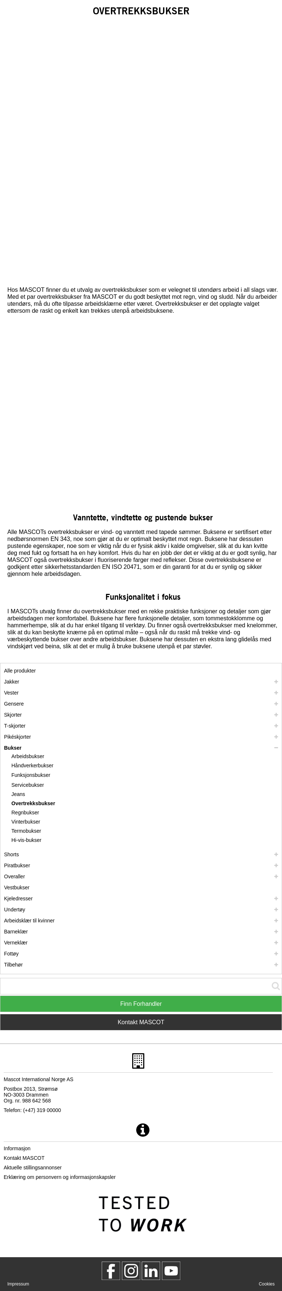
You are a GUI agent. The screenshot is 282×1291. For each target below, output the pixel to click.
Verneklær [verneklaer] (16, 943)
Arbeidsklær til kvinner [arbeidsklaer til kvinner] (29, 921)
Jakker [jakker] (11, 682)
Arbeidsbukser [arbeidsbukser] (27, 756)
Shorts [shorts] (11, 854)
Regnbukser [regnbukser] (25, 812)
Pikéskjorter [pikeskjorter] (17, 737)
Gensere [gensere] (14, 704)
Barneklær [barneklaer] (16, 932)
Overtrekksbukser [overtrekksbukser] (33, 803)
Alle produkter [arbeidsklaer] (20, 671)
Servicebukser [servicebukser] (27, 785)
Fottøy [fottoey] (11, 954)
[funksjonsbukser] (33, 775)
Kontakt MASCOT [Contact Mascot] (141, 1022)
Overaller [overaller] (14, 876)
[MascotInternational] (171, 1271)
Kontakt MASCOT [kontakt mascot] (24, 1158)
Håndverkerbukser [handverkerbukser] (32, 765)
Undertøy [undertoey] (14, 909)
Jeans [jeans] (18, 794)
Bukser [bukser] (12, 748)
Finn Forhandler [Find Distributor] (141, 1004)
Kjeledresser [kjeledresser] (18, 898)
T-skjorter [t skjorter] (14, 726)
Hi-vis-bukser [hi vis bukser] (26, 840)
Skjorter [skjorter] (13, 715)
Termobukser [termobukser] (26, 831)
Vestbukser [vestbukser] (16, 887)
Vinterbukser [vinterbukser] (25, 822)
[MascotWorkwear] (111, 1271)
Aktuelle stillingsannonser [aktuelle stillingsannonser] (33, 1167)
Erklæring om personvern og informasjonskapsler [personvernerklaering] (60, 1177)
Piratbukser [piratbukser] (17, 865)
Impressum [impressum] (18, 1284)
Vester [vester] (11, 693)
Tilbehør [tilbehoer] (13, 965)
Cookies (267, 1284)
